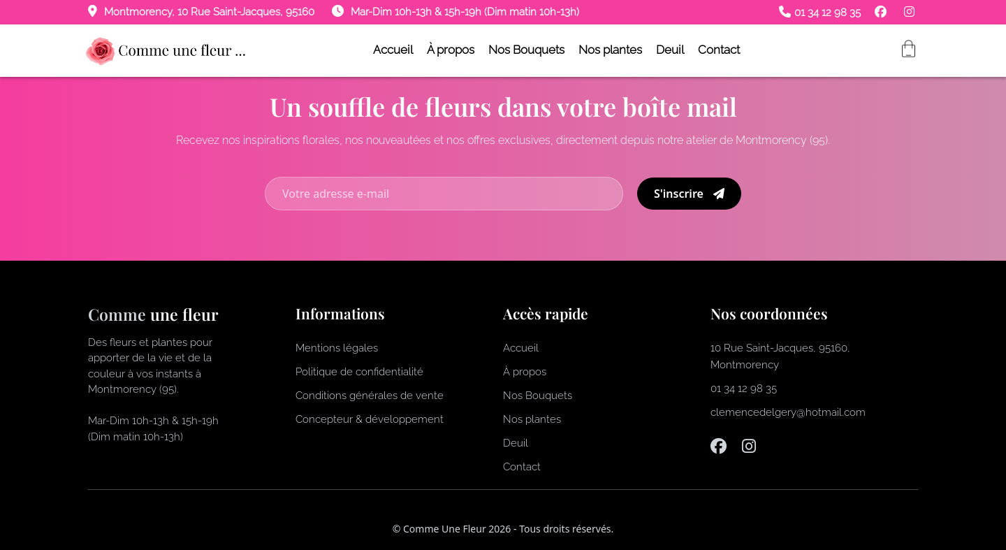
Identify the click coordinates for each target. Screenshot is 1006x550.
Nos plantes (610, 50)
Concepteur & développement (370, 419)
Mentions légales (337, 348)
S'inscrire (689, 193)
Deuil (670, 50)
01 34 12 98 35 (820, 12)
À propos (450, 50)
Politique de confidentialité (359, 372)
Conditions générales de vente (370, 395)
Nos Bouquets (526, 50)
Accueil (393, 50)
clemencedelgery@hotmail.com (788, 412)
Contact (719, 50)
